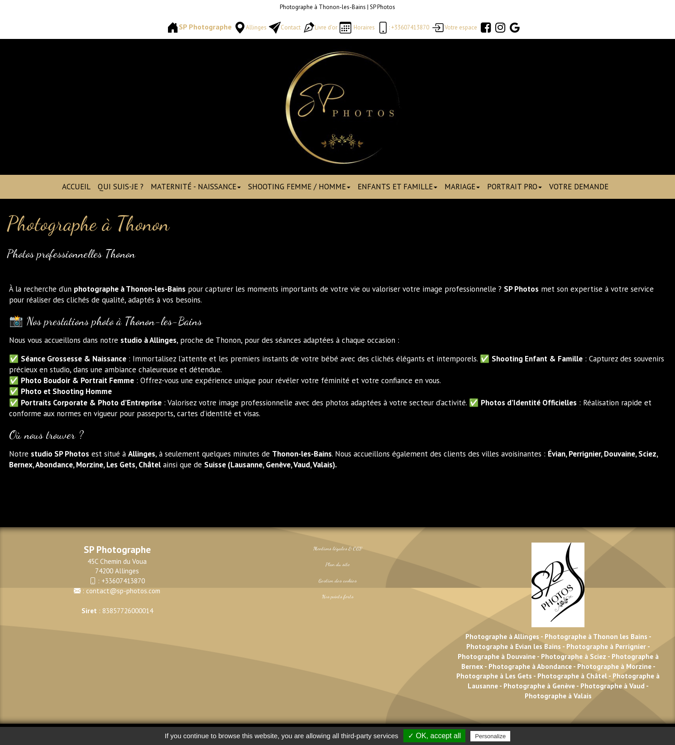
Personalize (490, 736)
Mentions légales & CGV (337, 548)
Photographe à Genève (539, 685)
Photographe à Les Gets (494, 675)
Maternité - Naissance (196, 187)
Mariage (462, 187)
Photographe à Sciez (573, 656)
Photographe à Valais (558, 695)
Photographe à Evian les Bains (513, 646)
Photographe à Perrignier (606, 646)
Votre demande (578, 187)
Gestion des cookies (338, 580)
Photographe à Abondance (530, 666)
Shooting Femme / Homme (299, 187)
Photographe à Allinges (502, 636)
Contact (291, 27)
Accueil (76, 187)
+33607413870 (123, 580)
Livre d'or (326, 27)
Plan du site (338, 564)
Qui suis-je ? (121, 187)
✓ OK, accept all (434, 736)
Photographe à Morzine (615, 666)
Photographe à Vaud (612, 685)
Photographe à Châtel (571, 675)
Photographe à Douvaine (497, 656)
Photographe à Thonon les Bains (596, 636)
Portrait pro (514, 187)
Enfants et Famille (397, 187)
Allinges (256, 27)
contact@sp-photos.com (123, 590)
